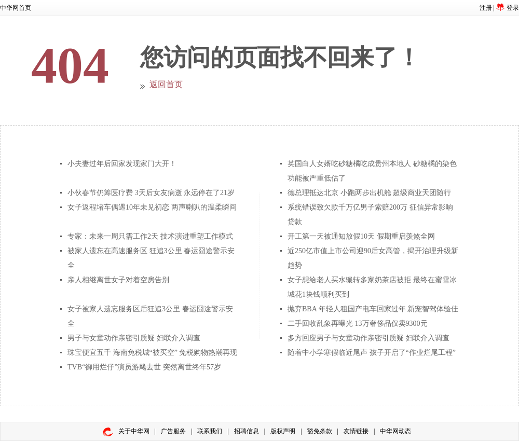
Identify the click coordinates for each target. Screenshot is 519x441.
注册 (486, 7)
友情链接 (356, 431)
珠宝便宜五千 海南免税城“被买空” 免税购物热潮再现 (152, 352)
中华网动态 (395, 431)
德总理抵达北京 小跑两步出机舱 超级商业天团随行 (369, 193)
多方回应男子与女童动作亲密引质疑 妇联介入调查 (368, 338)
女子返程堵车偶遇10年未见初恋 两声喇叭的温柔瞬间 (152, 207)
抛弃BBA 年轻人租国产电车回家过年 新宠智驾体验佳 (373, 309)
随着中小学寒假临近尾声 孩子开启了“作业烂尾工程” (372, 352)
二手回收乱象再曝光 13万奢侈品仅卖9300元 (358, 323)
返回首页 (166, 84)
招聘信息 (246, 431)
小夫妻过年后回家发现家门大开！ (121, 164)
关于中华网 (133, 431)
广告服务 (173, 431)
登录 (513, 7)
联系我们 (209, 431)
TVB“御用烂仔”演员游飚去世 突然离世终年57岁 (144, 367)
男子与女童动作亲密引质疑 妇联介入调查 (133, 338)
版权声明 (282, 431)
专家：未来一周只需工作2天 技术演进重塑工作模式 (150, 236)
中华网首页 (15, 7)
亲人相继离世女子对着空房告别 (118, 280)
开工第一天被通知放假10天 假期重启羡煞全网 (361, 236)
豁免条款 (319, 431)
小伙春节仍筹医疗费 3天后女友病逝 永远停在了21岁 (151, 193)
